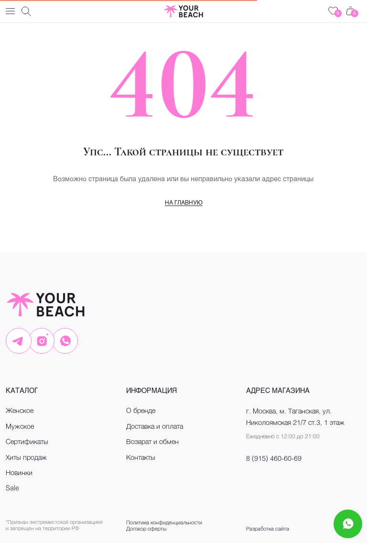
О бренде (140, 410)
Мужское (20, 426)
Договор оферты (146, 528)
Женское (19, 410)
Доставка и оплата (154, 426)
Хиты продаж (26, 457)
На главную (184, 202)
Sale (12, 488)
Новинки (19, 472)
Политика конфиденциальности (164, 522)
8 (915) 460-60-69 (274, 458)
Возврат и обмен (152, 441)
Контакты (140, 457)
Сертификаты (27, 441)
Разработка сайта (267, 528)
